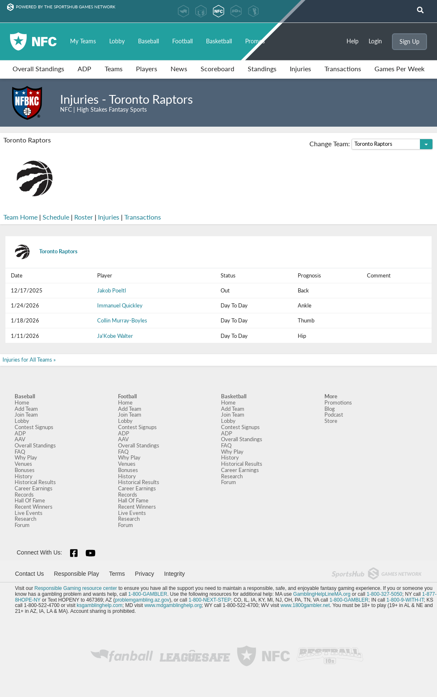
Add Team (26, 408)
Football (182, 41)
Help (353, 41)
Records (24, 494)
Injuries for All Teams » (29, 359)
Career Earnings (34, 488)
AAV (20, 439)
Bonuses (25, 470)
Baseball (148, 41)
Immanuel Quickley (120, 305)
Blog (329, 408)
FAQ (20, 451)
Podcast (333, 414)
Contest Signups (34, 427)
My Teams (83, 41)
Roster (83, 217)
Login (375, 41)
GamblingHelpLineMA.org (321, 594)
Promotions (338, 402)
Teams (114, 68)
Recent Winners (34, 506)
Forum (22, 525)
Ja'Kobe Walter (115, 335)
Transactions (342, 68)
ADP (84, 68)
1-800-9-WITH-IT (405, 600)
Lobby (117, 41)
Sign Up (409, 41)
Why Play (26, 457)
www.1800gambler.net (305, 605)
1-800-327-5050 (384, 594)
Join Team (26, 414)
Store (330, 420)
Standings (262, 68)
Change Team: (371, 144)
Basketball (219, 41)
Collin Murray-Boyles (122, 320)
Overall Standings (38, 68)
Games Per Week (399, 68)
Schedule (56, 217)
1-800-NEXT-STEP (209, 600)
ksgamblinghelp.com (99, 605)
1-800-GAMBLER (147, 594)
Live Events (29, 513)
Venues (23, 463)
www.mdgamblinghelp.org (172, 605)
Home (22, 402)
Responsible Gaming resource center (75, 588)
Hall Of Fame (30, 500)
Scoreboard (217, 68)
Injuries (300, 68)
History (24, 476)
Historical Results (35, 482)
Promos (255, 41)
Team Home (20, 217)
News (179, 68)
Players (146, 68)
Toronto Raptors (44, 251)
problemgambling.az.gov (142, 600)
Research (25, 518)
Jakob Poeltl (111, 290)
